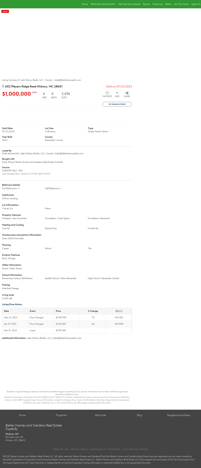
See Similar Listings (117, 104)
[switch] (107, 95)
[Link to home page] (3, 4)
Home (85, 4)
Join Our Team (181, 4)
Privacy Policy (80, 449)
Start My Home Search (129, 4)
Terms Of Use (61, 449)
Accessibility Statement (105, 449)
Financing (157, 4)
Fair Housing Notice (135, 449)
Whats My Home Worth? (103, 4)
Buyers (146, 4)
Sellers (168, 4)
